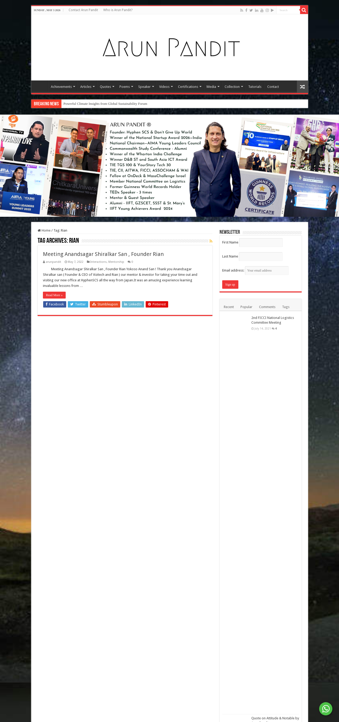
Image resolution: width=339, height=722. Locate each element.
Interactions (98, 262)
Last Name (230, 256)
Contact (273, 87)
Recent (229, 307)
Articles (85, 87)
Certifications (188, 87)
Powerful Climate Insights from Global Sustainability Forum (105, 104)
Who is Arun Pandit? (117, 10)
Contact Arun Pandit (83, 10)
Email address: (255, 270)
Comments (267, 307)
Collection (232, 87)
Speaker (144, 87)
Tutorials (254, 87)
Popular (246, 307)
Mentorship (116, 262)
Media (211, 87)
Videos (164, 87)
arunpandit (53, 262)
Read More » (54, 295)
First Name (230, 242)
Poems (124, 87)
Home (41, 86)
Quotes (105, 87)
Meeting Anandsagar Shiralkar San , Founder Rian (103, 254)
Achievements (61, 87)
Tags (285, 307)
